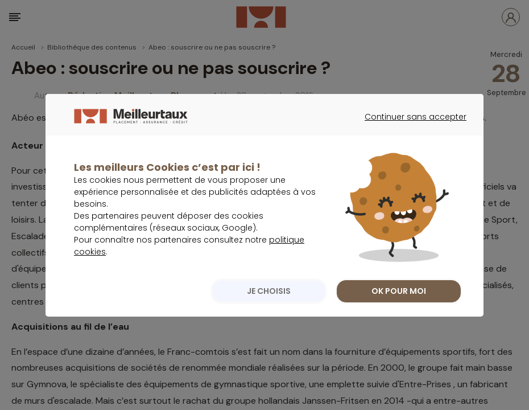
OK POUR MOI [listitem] (398, 314)
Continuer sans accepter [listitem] (410, 150)
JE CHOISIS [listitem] (269, 314)
